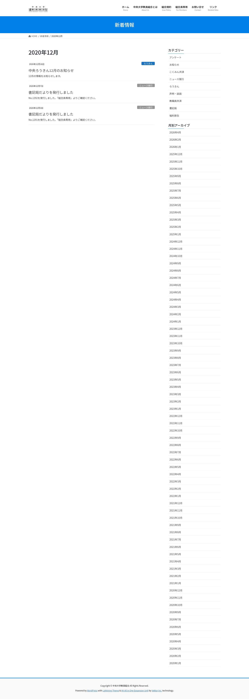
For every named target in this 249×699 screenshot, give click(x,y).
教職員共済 (175, 101)
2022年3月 (175, 481)
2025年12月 (175, 154)
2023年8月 (175, 357)
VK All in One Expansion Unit (135, 690)
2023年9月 (175, 350)
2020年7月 (175, 619)
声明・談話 (175, 93)
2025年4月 (175, 212)
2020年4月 (175, 641)
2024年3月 (175, 306)
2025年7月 (175, 190)
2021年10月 (175, 517)
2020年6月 (175, 627)
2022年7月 (175, 452)
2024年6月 (175, 285)
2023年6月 (175, 372)
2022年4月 (175, 474)
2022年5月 (175, 467)
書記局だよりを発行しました (51, 92)
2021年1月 (175, 583)
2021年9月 (175, 525)
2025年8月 (175, 183)
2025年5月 (175, 205)
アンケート (175, 57)
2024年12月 (175, 241)
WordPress (92, 690)
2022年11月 (175, 423)
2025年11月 (175, 161)
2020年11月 (175, 597)
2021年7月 (175, 539)
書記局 (173, 108)
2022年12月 (175, 416)
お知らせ (174, 64)
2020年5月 (175, 634)
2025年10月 (175, 168)
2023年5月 (175, 379)
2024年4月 (175, 299)
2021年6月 (175, 547)
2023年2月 (175, 401)
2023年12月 (175, 328)
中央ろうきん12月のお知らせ (51, 70)
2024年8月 (175, 270)
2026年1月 (175, 147)
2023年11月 (175, 336)
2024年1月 (175, 321)
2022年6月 (175, 459)
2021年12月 (175, 503)
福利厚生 (174, 115)
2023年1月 (175, 408)
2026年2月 (175, 139)
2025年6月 (175, 197)
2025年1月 (175, 234)
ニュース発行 (146, 85)
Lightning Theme (111, 690)
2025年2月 (175, 227)
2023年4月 (175, 386)
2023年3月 (175, 394)
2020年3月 (175, 648)
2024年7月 (175, 277)
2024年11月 (175, 248)
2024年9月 (175, 263)
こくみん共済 (176, 72)
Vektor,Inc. (157, 690)
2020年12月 (175, 590)
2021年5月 (175, 554)
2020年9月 (175, 612)
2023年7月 (175, 365)
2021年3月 (175, 568)
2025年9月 (175, 176)
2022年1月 (175, 496)
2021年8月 (175, 532)
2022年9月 (175, 437)
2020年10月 (175, 605)
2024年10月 (175, 256)
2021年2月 (175, 576)
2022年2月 (175, 488)
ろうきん (148, 63)
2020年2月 (175, 656)
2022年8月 (175, 445)
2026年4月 (175, 132)
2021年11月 (175, 510)
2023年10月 (175, 343)
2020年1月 (175, 663)
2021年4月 (175, 561)
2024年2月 (175, 314)
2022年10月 (175, 430)
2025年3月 (175, 219)
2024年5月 (175, 292)
